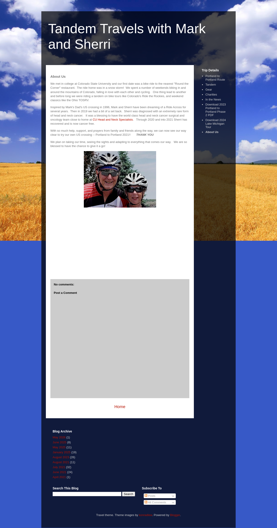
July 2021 (59, 467)
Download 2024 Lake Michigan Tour (215, 123)
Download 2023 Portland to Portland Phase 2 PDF (215, 110)
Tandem (210, 84)
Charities (211, 94)
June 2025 (59, 442)
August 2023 (61, 457)
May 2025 (59, 447)
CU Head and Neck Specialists (113, 119)
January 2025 (61, 452)
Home (119, 406)
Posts (150, 496)
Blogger (175, 515)
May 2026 (59, 437)
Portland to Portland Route (215, 77)
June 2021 (59, 472)
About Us (211, 132)
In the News (213, 99)
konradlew (145, 515)
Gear (208, 89)
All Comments (155, 502)
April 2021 (59, 477)
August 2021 (61, 462)
